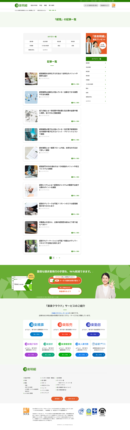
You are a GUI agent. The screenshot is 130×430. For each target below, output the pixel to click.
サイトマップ (45, 393)
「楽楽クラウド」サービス (60, 313)
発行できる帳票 (28, 387)
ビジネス (45, 50)
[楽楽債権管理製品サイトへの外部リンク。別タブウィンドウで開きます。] (65, 349)
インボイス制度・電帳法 (48, 378)
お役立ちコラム (101, 1)
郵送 (59, 46)
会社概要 (59, 378)
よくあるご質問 (110, 1)
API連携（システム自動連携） (32, 389)
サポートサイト (61, 385)
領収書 (73, 41)
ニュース (44, 388)
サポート (82, 1)
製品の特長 (34, 5)
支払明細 (45, 41)
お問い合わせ (71, 399)
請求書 (31, 41)
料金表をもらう (105, 5)
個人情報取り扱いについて (64, 387)
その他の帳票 (45, 46)
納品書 (59, 41)
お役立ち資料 (94, 1)
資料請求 (57, 399)
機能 (45, 5)
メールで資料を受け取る (91, 5)
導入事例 (51, 5)
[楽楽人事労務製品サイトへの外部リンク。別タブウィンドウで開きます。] (82, 349)
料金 (40, 5)
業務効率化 (31, 50)
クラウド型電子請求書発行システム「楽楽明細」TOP (25, 10)
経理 (73, 46)
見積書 (31, 46)
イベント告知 (45, 390)
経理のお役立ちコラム (41, 10)
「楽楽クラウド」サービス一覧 (65, 383)
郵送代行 (27, 391)
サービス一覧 (60, 380)
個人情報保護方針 (61, 390)
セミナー (87, 1)
